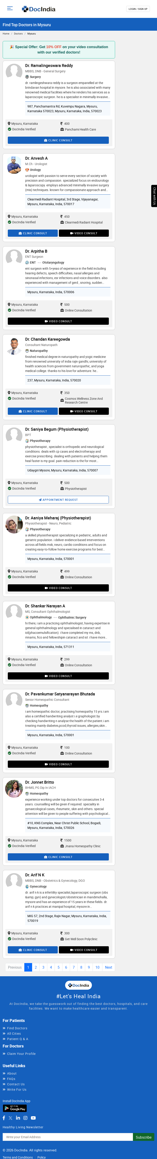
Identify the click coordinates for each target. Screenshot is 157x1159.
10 (97, 967)
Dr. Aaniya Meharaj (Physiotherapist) (58, 517)
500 (65, 304)
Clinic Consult (58, 140)
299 (65, 659)
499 (65, 571)
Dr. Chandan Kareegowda (47, 339)
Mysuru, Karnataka (23, 123)
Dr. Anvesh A (36, 158)
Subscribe (143, 1137)
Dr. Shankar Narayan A (45, 606)
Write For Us (17, 1089)
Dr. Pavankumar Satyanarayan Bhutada (60, 694)
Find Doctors (17, 1028)
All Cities (14, 1033)
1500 (65, 840)
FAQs (11, 1079)
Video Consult (83, 233)
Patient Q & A (17, 1039)
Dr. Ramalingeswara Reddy (49, 65)
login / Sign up (138, 9)
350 (65, 393)
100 (65, 747)
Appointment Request (58, 499)
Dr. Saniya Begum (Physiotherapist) (57, 429)
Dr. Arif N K (34, 874)
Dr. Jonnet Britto (39, 782)
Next (108, 967)
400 (65, 123)
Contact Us (16, 1084)
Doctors (18, 33)
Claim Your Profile (21, 1053)
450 (65, 216)
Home (6, 33)
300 (65, 933)
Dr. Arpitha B (36, 251)
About (12, 1073)
